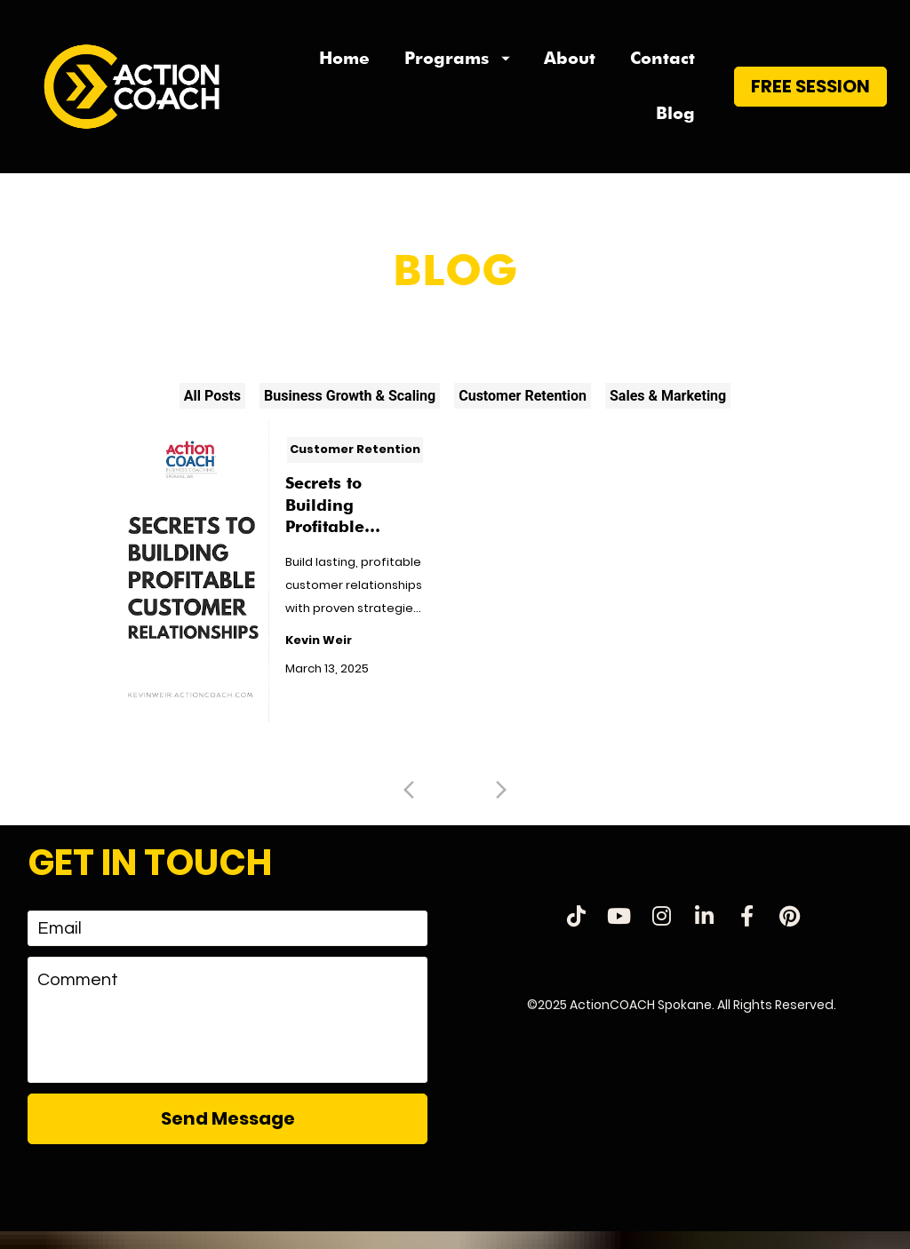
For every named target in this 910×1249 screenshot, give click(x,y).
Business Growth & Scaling (349, 412)
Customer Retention (523, 412)
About (569, 66)
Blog (675, 122)
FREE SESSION (810, 94)
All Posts (212, 412)
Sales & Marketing (668, 412)
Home (344, 66)
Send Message (228, 1135)
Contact (662, 66)
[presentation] (227, 1204)
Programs (457, 66)
